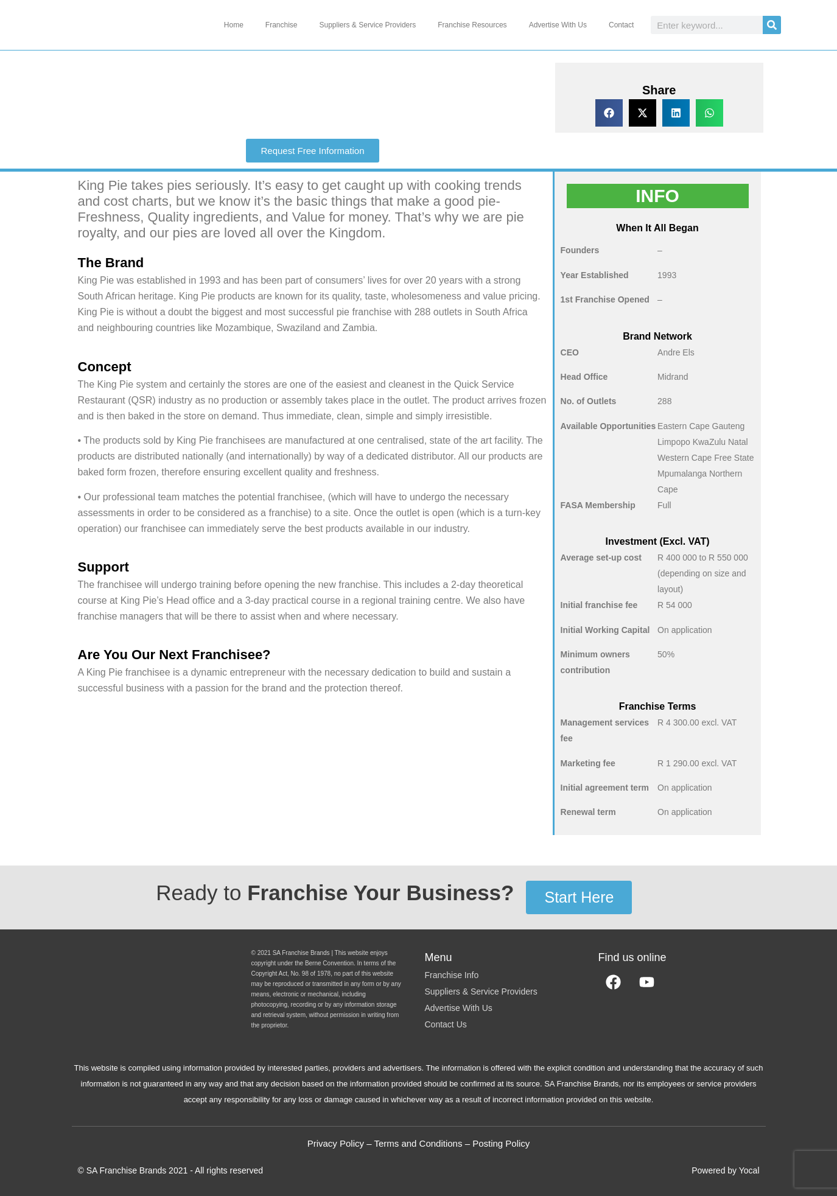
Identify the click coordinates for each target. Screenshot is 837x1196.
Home (233, 25)
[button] (609, 113)
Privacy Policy (335, 1143)
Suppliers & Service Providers (368, 25)
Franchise (281, 25)
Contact (621, 25)
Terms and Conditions (418, 1143)
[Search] (772, 25)
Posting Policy (501, 1143)
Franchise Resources (472, 25)
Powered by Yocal (725, 1170)
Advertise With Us (558, 25)
